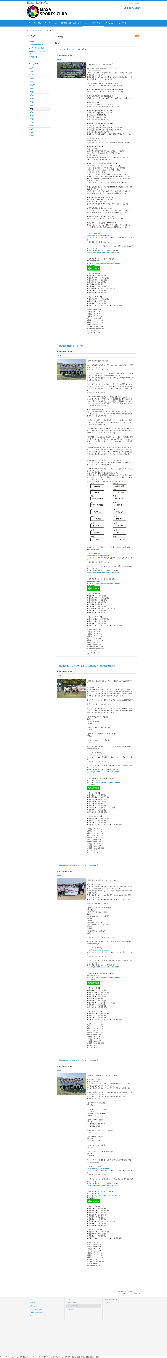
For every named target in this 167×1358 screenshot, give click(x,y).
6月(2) (32, 102)
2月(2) (32, 115)
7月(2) (32, 98)
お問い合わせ (135, 3)
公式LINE (108, 1302)
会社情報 (32, 1302)
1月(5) (32, 119)
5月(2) (32, 105)
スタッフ (70, 1299)
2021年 (31, 126)
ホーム (32, 1299)
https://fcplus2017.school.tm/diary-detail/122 (103, 252)
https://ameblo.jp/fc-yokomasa (98, 235)
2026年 (31, 68)
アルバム (70, 1309)
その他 (59, 59)
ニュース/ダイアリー (73, 1306)
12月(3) (32, 81)
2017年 (31, 136)
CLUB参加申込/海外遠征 (37, 1312)
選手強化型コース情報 (36, 1309)
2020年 (31, 129)
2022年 (31, 122)
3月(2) (32, 112)
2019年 (31, 132)
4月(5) (32, 109)
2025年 (31, 71)
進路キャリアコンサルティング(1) (38, 52)
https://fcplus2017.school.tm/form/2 (107, 263)
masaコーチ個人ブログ (112, 1299)
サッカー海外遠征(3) (36, 44)
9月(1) (32, 92)
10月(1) (32, 88)
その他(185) (33, 57)
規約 (31, 1315)
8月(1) (32, 95)
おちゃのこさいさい (133, 1292)
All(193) (31, 41)
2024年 (31, 75)
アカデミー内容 (71, 1302)
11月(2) (32, 85)
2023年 (31, 78)
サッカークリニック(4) (36, 48)
